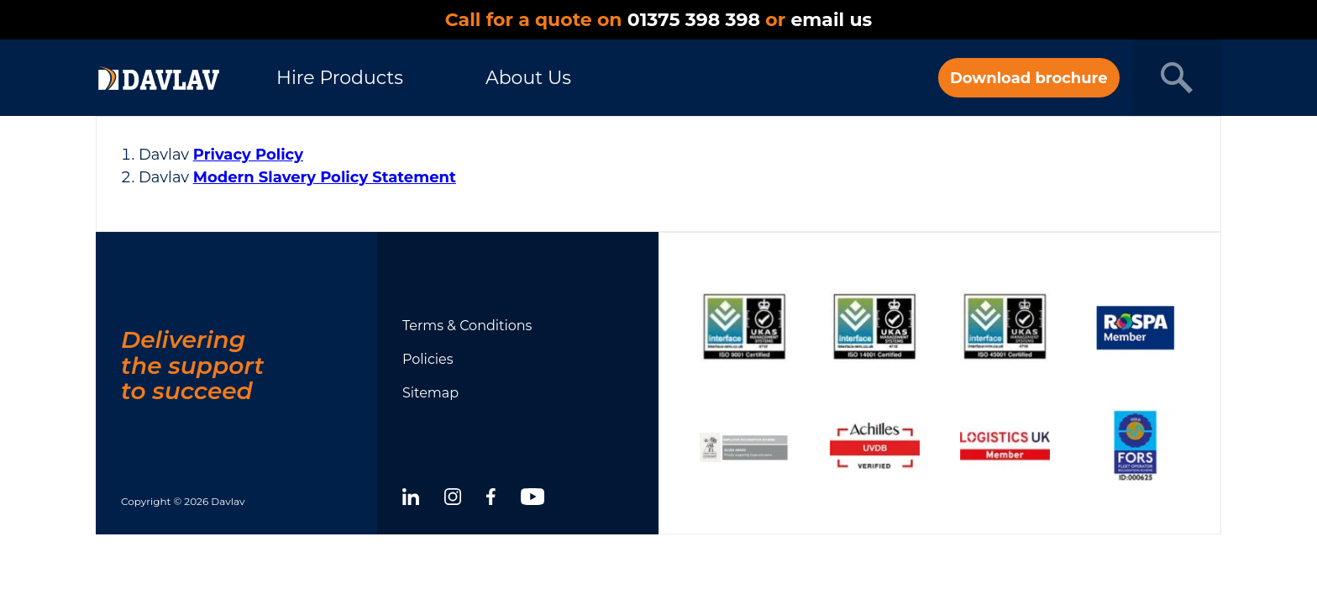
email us (831, 19)
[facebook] (491, 499)
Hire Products (339, 77)
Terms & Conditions (467, 326)
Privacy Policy (248, 154)
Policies (428, 359)
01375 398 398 (693, 19)
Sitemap (430, 393)
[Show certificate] (745, 326)
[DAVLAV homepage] (159, 78)
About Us (528, 77)
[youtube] (532, 499)
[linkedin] (410, 499)
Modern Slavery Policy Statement (324, 177)
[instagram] (452, 499)
